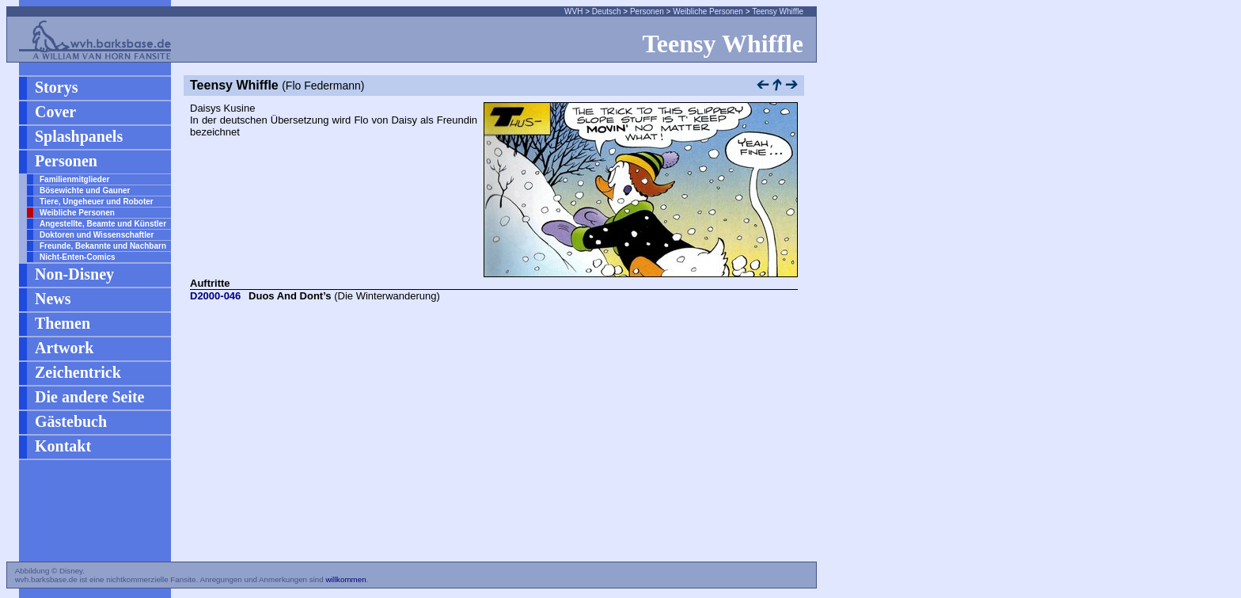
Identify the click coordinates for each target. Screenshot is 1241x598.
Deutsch (606, 11)
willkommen (345, 579)
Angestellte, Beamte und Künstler (103, 223)
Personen (647, 11)
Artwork (64, 347)
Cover (55, 111)
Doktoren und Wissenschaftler (97, 234)
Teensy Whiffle (777, 11)
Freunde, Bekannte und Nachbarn (103, 246)
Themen (62, 323)
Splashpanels (79, 136)
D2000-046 (215, 296)
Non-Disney (74, 274)
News (53, 298)
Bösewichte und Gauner (85, 190)
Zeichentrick (78, 372)
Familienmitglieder (74, 179)
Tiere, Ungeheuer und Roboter (97, 201)
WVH (573, 11)
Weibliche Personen (708, 11)
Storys (56, 87)
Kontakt (63, 446)
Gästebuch (71, 421)
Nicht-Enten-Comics (78, 257)
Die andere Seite (90, 397)
